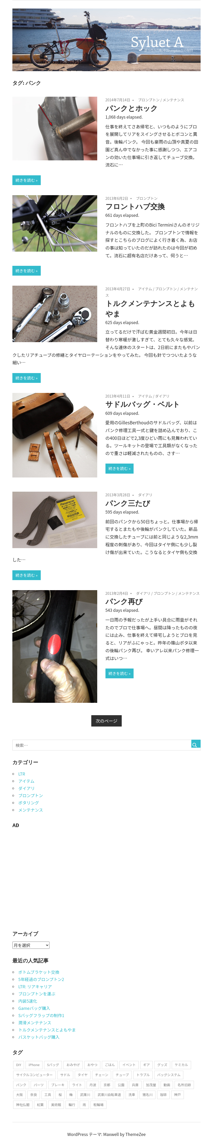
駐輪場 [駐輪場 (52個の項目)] (98, 1104)
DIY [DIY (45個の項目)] (18, 1064)
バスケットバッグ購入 (39, 1037)
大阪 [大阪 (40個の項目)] (19, 1094)
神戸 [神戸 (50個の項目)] (177, 1094)
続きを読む (25, 180)
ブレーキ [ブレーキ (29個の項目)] (57, 1084)
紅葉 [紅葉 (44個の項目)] (40, 1104)
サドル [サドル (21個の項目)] (65, 1074)
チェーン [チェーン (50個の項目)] (101, 1074)
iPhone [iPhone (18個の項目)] (34, 1064)
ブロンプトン (149, 99)
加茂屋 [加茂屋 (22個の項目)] (151, 1084)
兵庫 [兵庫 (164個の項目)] (135, 1084)
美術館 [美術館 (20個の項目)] (56, 1104)
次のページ (107, 721)
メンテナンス (173, 99)
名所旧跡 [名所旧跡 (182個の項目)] (184, 1084)
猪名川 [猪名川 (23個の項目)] (148, 1094)
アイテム (145, 288)
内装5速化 (27, 1001)
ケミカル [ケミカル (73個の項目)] (181, 1064)
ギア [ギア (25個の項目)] (146, 1064)
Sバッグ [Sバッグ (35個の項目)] (53, 1064)
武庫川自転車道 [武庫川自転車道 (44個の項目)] (109, 1094)
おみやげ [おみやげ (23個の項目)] (73, 1064)
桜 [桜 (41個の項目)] (60, 1094)
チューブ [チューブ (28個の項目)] (122, 1074)
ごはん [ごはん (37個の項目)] (110, 1064)
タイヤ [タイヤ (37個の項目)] (83, 1074)
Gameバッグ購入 (34, 1008)
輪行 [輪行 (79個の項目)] (72, 1104)
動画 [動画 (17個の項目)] (166, 1084)
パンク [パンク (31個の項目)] (21, 1084)
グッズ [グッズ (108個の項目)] (162, 1064)
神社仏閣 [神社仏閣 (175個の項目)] (22, 1104)
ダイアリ (162, 396)
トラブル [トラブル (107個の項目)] (143, 1074)
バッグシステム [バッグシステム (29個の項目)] (169, 1074)
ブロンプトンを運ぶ (36, 994)
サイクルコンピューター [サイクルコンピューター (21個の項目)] (34, 1074)
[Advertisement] (51, 882)
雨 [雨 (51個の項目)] (84, 1104)
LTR (21, 774)
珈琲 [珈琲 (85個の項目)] (163, 1094)
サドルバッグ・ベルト (142, 404)
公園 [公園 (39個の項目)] (121, 1084)
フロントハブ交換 (135, 206)
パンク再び (124, 601)
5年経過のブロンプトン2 (41, 979)
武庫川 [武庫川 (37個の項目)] (85, 1094)
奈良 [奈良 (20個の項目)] (33, 1094)
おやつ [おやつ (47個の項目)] (92, 1064)
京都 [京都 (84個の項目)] (107, 1084)
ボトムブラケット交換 (38, 972)
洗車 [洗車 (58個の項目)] (131, 1094)
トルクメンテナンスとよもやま (47, 1030)
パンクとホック (131, 108)
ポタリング (28, 802)
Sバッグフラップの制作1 (41, 1015)
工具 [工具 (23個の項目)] (47, 1094)
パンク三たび (127, 503)
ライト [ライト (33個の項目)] (77, 1084)
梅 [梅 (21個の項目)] (71, 1094)
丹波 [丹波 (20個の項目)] (92, 1084)
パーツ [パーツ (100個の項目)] (39, 1084)
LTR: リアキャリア (35, 986)
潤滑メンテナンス (34, 1022)
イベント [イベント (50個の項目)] (129, 1064)
